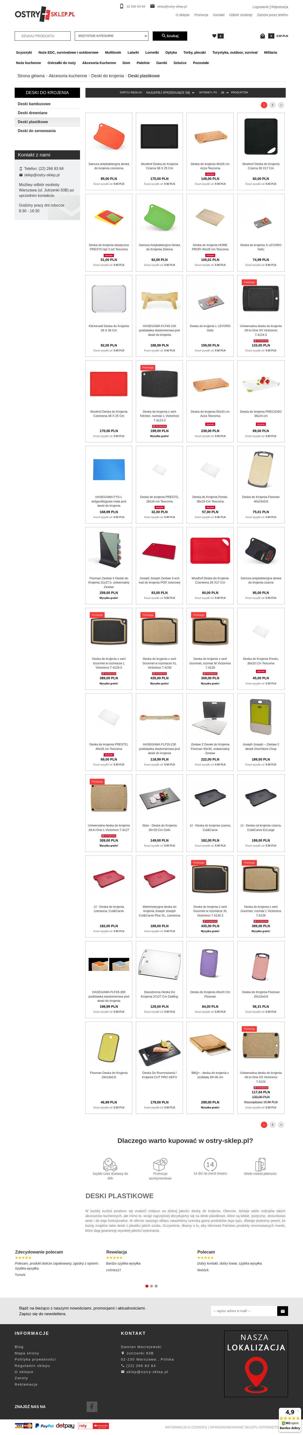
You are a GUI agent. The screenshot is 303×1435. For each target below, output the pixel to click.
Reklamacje (26, 1384)
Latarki (133, 52)
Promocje (201, 15)
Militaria (270, 52)
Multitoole (113, 52)
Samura (28, 292)
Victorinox (29, 307)
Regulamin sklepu (32, 1366)
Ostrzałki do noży (62, 63)
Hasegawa (30, 262)
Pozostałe (201, 63)
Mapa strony (27, 1353)
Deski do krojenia (47, 92)
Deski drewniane (32, 113)
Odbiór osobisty (240, 15)
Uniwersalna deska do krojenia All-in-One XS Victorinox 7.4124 (261, 1077)
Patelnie (143, 63)
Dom (126, 63)
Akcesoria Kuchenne (99, 63)
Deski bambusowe (34, 104)
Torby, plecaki (194, 52)
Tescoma (29, 300)
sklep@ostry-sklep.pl (172, 6)
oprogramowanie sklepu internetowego (250, 1427)
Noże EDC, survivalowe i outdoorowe (68, 52)
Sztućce (180, 63)
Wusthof (28, 315)
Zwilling (27, 322)
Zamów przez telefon (272, 15)
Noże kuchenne (28, 63)
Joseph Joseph (33, 270)
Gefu (26, 255)
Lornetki (152, 52)
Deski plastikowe (33, 122)
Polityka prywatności (35, 1359)
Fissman (28, 247)
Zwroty (21, 1378)
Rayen (27, 285)
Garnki (161, 63)
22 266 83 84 (136, 6)
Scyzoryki (24, 52)
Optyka (171, 52)
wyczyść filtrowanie (47, 353)
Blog (19, 1347)
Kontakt (218, 15)
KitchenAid (30, 277)
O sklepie (183, 15)
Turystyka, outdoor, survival (235, 52)
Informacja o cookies (186, 1427)
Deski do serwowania (37, 131)
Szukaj (170, 36)
